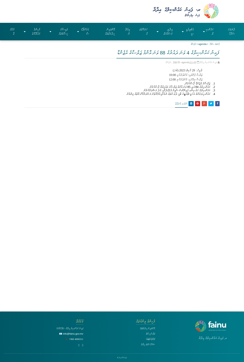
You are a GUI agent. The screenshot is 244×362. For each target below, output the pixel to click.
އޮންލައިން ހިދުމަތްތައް (110, 31)
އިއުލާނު (127, 31)
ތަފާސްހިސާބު (150, 333)
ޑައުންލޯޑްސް (83, 31)
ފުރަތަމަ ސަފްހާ (231, 31)
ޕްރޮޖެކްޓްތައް (150, 339)
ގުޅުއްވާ (12, 31)
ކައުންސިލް (208, 31)
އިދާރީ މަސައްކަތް (165, 31)
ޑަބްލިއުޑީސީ (188, 31)
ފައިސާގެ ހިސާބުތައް (59, 31)
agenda (202, 44)
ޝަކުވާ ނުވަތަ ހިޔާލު (148, 344)
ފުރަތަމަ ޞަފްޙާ (214, 44)
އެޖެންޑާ (193, 44)
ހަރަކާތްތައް (143, 31)
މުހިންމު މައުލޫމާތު (32, 31)
